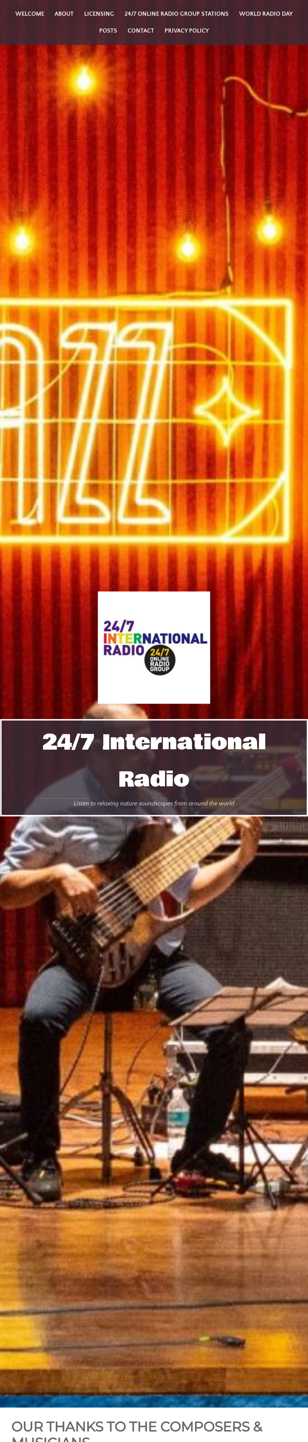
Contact (141, 30)
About (64, 13)
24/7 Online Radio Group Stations (177, 13)
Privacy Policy (187, 30)
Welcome (29, 13)
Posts (108, 30)
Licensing (99, 13)
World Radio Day (266, 13)
